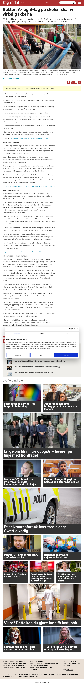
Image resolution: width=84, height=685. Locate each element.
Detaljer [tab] (42, 333)
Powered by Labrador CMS (42, 682)
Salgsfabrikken (42, 665)
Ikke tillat (18, 355)
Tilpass (42, 355)
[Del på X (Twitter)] (72, 82)
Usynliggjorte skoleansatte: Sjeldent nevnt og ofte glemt (30, 138)
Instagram (33, 669)
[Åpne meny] (79, 3)
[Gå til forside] (11, 3)
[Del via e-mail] (75, 82)
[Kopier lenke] (79, 82)
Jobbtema (38, 3)
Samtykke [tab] (17, 333)
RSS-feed (69, 670)
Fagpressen (23, 674)
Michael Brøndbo (19, 663)
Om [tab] (67, 333)
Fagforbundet (40, 661)
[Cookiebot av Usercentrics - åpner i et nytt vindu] (70, 329)
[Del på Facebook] (68, 82)
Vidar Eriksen (20, 667)
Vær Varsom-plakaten (64, 674)
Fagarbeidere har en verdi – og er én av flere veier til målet (24, 252)
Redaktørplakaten (47, 674)
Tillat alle (66, 355)
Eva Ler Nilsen (20, 661)
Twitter (51, 667)
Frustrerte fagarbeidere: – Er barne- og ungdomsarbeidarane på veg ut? (29, 186)
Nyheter (24, 3)
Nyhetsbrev (46, 3)
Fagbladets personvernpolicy (27, 677)
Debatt (30, 3)
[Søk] (73, 2)
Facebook (43, 667)
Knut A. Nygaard (18, 665)
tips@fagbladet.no (51, 663)
